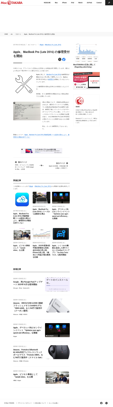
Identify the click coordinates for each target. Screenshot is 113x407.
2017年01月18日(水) (19, 45)
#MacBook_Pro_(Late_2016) (53, 45)
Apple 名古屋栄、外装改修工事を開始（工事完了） (58, 165)
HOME (6, 34)
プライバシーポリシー (25, 403)
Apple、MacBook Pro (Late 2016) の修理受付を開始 (39, 34)
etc (12, 34)
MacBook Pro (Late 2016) (53, 74)
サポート (18, 34)
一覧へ (41, 165)
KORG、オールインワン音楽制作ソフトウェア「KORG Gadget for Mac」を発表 (24, 165)
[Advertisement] (56, 18)
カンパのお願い (54, 403)
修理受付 (51, 79)
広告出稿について (40, 403)
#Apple (42, 45)
